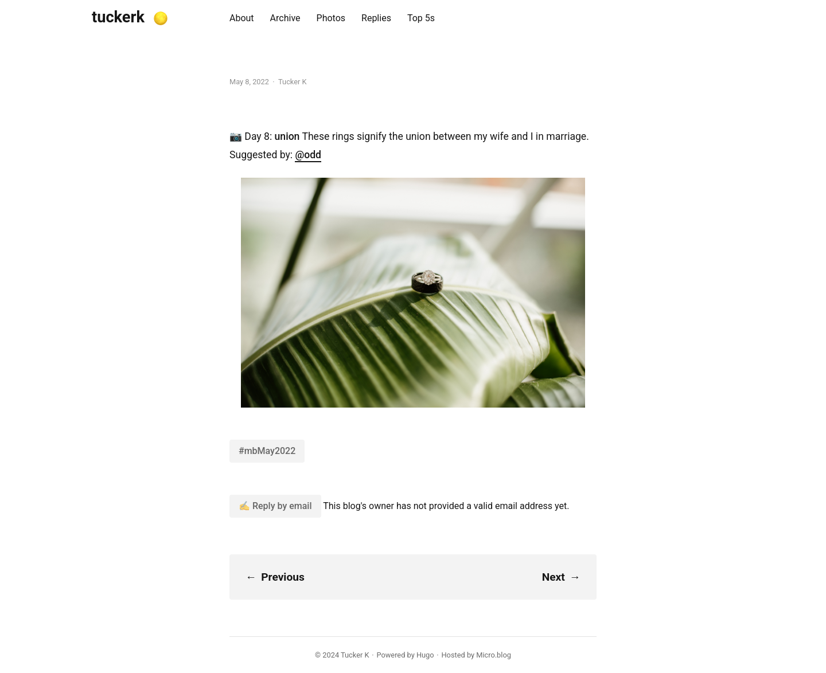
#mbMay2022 (267, 450)
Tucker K (355, 655)
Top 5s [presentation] (421, 18)
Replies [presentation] (376, 18)
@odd (308, 155)
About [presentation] (241, 18)
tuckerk (118, 17)
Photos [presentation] (331, 18)
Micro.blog (493, 655)
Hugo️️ (425, 655)
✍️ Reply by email (275, 505)
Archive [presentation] (285, 18)
